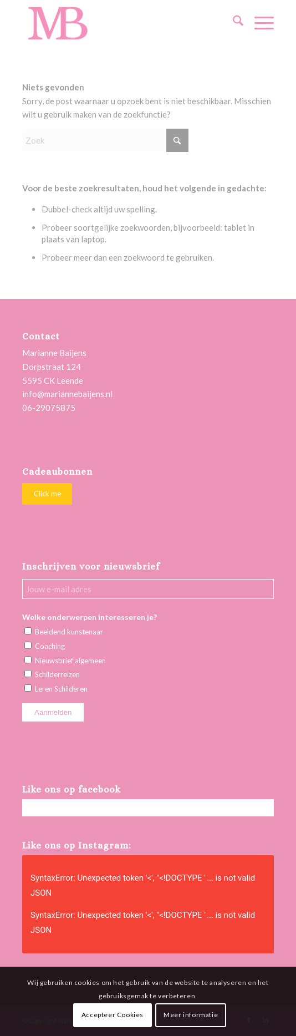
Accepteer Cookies (112, 1014)
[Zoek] (232, 23)
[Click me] (47, 494)
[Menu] (258, 23)
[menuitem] (232, 23)
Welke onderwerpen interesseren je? (89, 617)
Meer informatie (191, 1014)
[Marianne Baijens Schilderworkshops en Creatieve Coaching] (122, 23)
